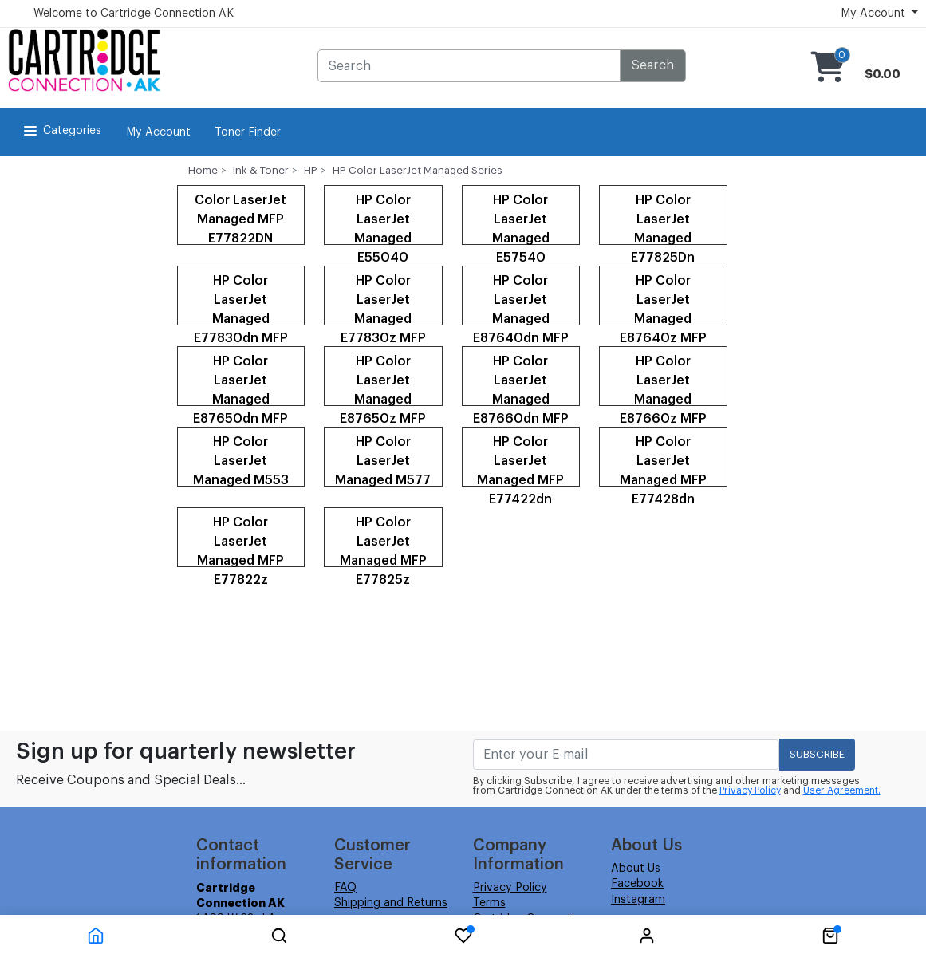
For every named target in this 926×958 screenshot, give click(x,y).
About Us (635, 868)
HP (310, 170)
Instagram (638, 899)
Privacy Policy (750, 790)
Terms (489, 903)
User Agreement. (842, 790)
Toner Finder (248, 132)
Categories (61, 130)
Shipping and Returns (390, 903)
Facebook (637, 883)
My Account (158, 132)
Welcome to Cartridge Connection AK (133, 13)
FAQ (345, 887)
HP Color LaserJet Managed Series (417, 170)
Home (203, 170)
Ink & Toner (261, 170)
